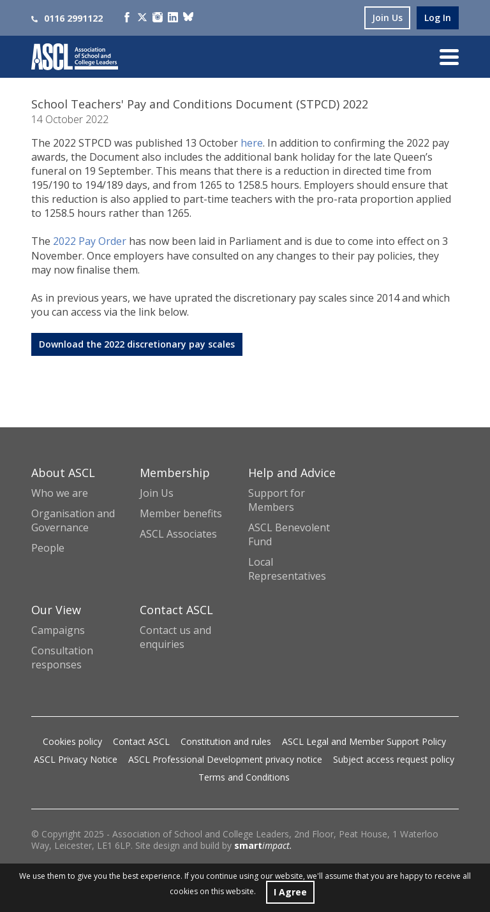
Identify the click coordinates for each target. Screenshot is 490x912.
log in (437, 17)
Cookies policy (72, 741)
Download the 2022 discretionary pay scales (137, 344)
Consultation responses (62, 658)
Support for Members (276, 500)
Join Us (157, 493)
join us (387, 17)
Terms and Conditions (244, 777)
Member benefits (181, 513)
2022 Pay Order (89, 241)
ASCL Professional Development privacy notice (225, 759)
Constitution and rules (226, 741)
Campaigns (58, 630)
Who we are (59, 493)
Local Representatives (287, 569)
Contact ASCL (141, 741)
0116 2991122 (67, 18)
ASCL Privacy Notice (75, 759)
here (252, 143)
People (47, 548)
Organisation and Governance (73, 520)
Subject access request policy (393, 759)
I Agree (290, 892)
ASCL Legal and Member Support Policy (364, 741)
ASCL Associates (178, 534)
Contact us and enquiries (175, 637)
